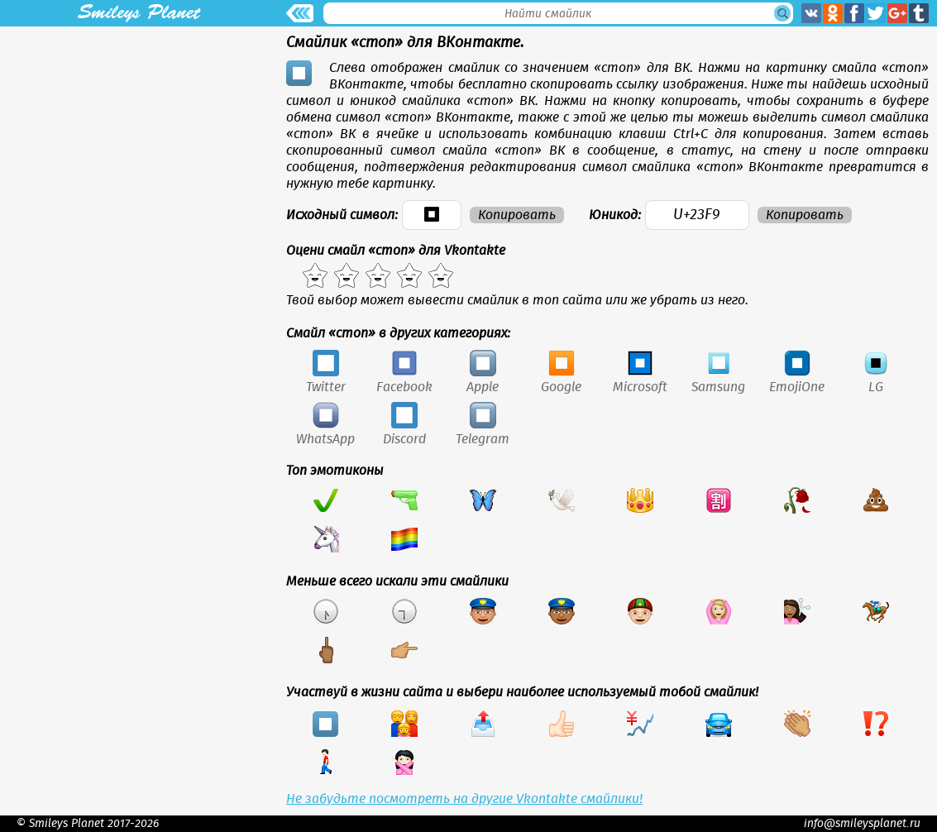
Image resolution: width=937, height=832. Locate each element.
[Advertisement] (139, 142)
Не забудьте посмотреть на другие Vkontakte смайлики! (464, 799)
